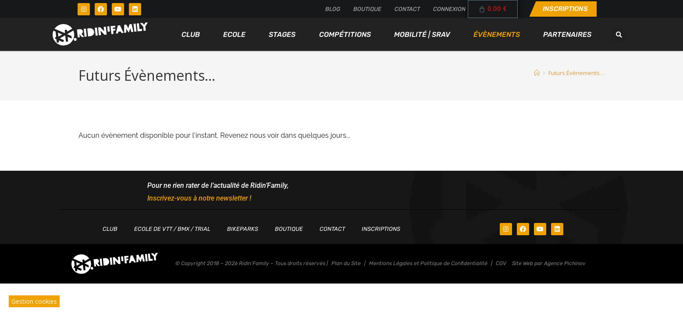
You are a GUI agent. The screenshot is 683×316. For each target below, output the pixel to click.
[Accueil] (537, 73)
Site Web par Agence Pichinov (549, 263)
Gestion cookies (34, 301)
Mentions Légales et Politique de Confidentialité (428, 263)
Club (190, 34)
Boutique (367, 9)
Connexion (449, 9)
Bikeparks (242, 229)
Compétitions (345, 34)
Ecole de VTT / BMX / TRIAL (172, 229)
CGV (501, 263)
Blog (332, 9)
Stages (282, 34)
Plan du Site (346, 263)
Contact (407, 9)
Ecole (234, 34)
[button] (619, 34)
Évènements (496, 34)
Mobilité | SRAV (422, 34)
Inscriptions (381, 229)
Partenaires (567, 34)
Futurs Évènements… (576, 73)
